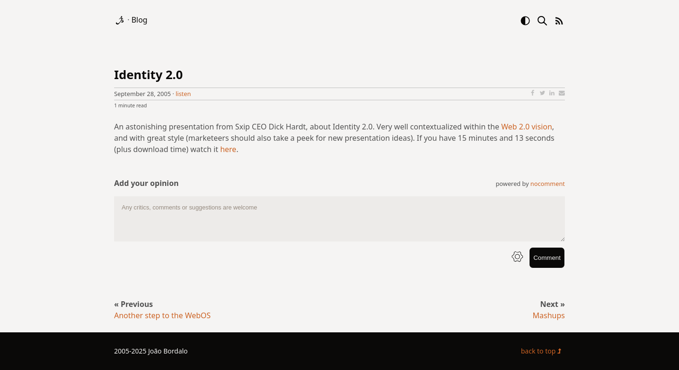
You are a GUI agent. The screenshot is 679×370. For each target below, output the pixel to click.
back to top (543, 350)
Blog (140, 20)
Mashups (549, 315)
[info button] (517, 257)
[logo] (120, 20)
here (228, 149)
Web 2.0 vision (526, 126)
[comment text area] (339, 218)
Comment (547, 257)
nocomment (547, 183)
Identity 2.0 (148, 74)
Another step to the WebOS (162, 315)
